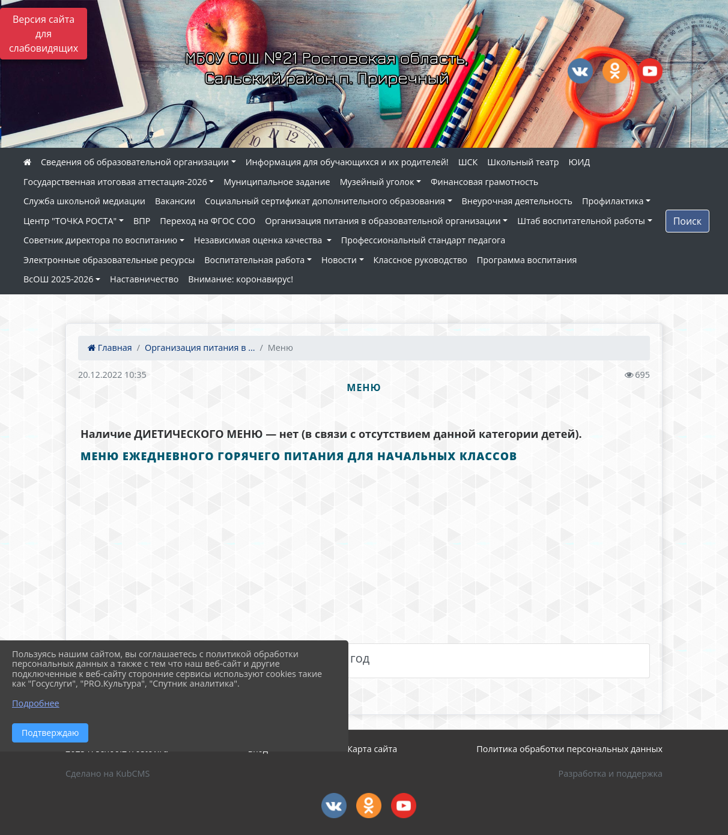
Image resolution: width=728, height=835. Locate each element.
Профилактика (612, 201)
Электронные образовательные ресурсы (109, 260)
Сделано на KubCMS (107, 773)
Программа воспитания (527, 260)
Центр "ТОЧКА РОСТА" (70, 220)
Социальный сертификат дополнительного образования (325, 201)
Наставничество (144, 279)
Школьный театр (523, 162)
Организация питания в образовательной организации (382, 220)
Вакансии (175, 201)
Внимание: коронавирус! (240, 279)
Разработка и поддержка (611, 773)
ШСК (468, 162)
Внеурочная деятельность (517, 201)
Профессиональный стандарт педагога (423, 240)
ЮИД (579, 162)
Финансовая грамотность (484, 181)
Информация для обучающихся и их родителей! (347, 162)
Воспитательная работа (254, 260)
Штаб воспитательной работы (581, 220)
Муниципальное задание (276, 181)
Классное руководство (420, 260)
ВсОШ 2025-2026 (58, 279)
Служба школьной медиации (84, 201)
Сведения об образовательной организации (135, 162)
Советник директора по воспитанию (100, 240)
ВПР (141, 220)
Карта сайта (372, 749)
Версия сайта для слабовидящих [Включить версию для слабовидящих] (43, 34)
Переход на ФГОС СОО (207, 220)
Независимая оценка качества (259, 240)
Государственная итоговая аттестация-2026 (115, 181)
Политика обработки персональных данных (569, 749)
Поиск (687, 221)
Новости (339, 260)
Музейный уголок (377, 181)
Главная (110, 347)
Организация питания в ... (200, 347)
